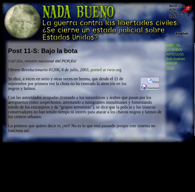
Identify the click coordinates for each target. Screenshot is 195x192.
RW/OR (171, 63)
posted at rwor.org (106, 69)
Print (153, 82)
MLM (170, 68)
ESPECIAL (173, 45)
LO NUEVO (174, 49)
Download (150, 88)
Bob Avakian (175, 59)
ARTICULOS (175, 54)
